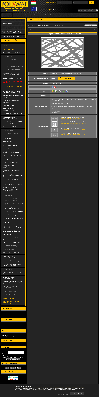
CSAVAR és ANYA (8, 298)
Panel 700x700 (10, 294)
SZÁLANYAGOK (10, 56)
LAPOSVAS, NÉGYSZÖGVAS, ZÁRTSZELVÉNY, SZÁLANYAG (12, 180)
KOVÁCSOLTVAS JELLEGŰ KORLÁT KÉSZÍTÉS (13, 96)
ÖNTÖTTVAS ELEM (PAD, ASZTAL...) (13, 219)
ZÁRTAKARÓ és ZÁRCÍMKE (11, 261)
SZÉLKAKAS (7, 234)
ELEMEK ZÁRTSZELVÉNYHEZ (14, 66)
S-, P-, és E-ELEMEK (11, 133)
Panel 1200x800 (10, 291)
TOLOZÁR (8, 269)
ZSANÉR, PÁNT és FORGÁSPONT (12, 273)
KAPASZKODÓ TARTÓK (14, 63)
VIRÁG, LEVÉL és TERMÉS (11, 252)
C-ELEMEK (9, 130)
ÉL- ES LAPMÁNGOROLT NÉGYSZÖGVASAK (11, 199)
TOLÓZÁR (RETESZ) (11, 246)
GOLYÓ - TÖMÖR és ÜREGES (12, 152)
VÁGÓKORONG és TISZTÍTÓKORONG (9, 257)
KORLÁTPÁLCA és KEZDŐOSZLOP (12, 171)
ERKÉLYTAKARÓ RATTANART (12, 78)
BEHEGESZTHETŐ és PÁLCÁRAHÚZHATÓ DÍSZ (11, 118)
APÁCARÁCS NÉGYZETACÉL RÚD (13, 113)
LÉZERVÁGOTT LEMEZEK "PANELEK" (10, 287)
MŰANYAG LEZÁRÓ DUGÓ (11, 208)
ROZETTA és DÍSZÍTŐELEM (11, 231)
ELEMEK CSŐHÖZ (10, 59)
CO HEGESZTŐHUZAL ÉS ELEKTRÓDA (10, 137)
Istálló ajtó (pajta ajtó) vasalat (11, 101)
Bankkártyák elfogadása (9, 336)
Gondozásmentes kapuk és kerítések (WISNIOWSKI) (12, 74)
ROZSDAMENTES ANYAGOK (11, 52)
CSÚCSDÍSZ (7, 142)
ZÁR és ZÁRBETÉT (11, 249)
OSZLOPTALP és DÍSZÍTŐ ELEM (13, 211)
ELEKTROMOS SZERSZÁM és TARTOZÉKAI (11, 302)
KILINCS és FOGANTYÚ (10, 162)
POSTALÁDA (7, 223)
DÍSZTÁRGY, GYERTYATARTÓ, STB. (13, 282)
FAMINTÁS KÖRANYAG (10, 145)
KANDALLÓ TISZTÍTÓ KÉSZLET (12, 155)
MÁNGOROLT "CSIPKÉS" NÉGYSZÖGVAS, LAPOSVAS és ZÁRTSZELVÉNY (11, 189)
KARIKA (6, 159)
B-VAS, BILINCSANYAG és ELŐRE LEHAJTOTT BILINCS (12, 122)
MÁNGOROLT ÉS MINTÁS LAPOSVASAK (12, 194)
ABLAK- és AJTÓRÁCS (10, 105)
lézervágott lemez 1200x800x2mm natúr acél (72, 117)
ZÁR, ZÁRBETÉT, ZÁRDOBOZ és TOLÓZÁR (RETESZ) (12, 265)
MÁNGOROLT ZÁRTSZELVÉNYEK (14, 204)
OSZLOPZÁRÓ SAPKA (10, 215)
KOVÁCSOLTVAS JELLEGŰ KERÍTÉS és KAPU (13, 87)
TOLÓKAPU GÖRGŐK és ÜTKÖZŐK (13, 238)
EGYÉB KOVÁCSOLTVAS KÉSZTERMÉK (9, 277)
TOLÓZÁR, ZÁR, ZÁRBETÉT (11, 242)
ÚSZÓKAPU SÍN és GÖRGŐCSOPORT (9, 109)
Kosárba (68, 78)
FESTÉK (6, 148)
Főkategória (31, 25)
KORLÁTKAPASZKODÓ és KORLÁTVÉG (10, 166)
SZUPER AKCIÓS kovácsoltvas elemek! (12, 82)
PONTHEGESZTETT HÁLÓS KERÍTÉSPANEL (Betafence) (12, 227)
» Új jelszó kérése (72, 6)
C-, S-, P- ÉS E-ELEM (9, 126)
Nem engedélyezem (63, 394)
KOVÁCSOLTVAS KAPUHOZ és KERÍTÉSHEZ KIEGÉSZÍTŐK (11, 91)
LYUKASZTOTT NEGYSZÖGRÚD (12, 184)
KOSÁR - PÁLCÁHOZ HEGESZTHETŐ (13, 175)
